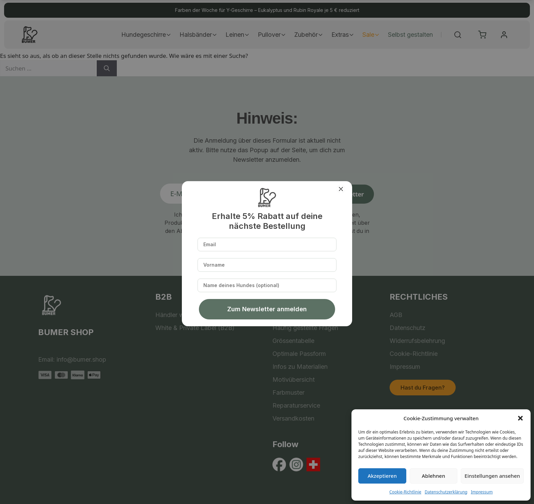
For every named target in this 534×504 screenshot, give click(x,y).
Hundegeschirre (146, 34)
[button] (520, 418)
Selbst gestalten (410, 34)
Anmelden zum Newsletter (325, 194)
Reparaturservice (296, 405)
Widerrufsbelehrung (417, 340)
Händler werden (177, 314)
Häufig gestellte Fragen (305, 327)
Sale (371, 34)
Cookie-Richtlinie (405, 492)
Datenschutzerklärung (446, 492)
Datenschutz (407, 327)
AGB (396, 314)
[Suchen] (107, 68)
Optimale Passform (299, 353)
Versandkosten (293, 418)
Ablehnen (433, 475)
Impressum (481, 492)
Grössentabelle (293, 340)
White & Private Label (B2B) (195, 327)
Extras (342, 34)
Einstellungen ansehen (492, 475)
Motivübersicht (293, 379)
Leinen (237, 34)
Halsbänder (198, 34)
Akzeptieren (382, 475)
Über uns (285, 314)
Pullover (272, 34)
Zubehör (308, 34)
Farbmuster (288, 392)
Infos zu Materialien (300, 366)
